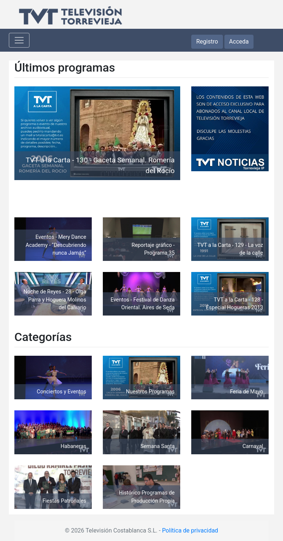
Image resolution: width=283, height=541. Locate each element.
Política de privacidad (190, 530)
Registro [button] (207, 41)
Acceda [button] (239, 41)
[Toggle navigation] (19, 40)
